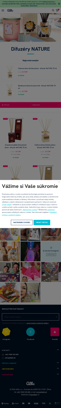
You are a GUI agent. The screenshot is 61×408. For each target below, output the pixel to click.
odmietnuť (51, 210)
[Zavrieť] (59, 182)
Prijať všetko (7, 205)
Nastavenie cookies (30, 210)
